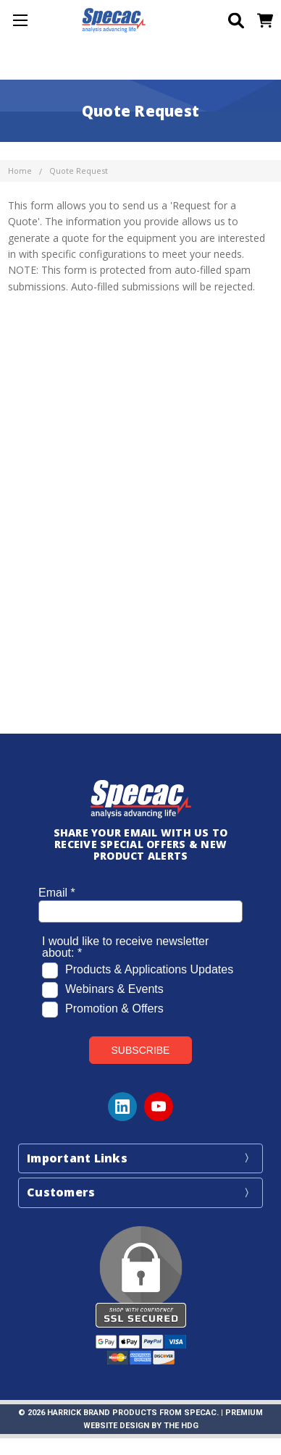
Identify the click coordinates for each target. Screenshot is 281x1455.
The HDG (181, 1425)
